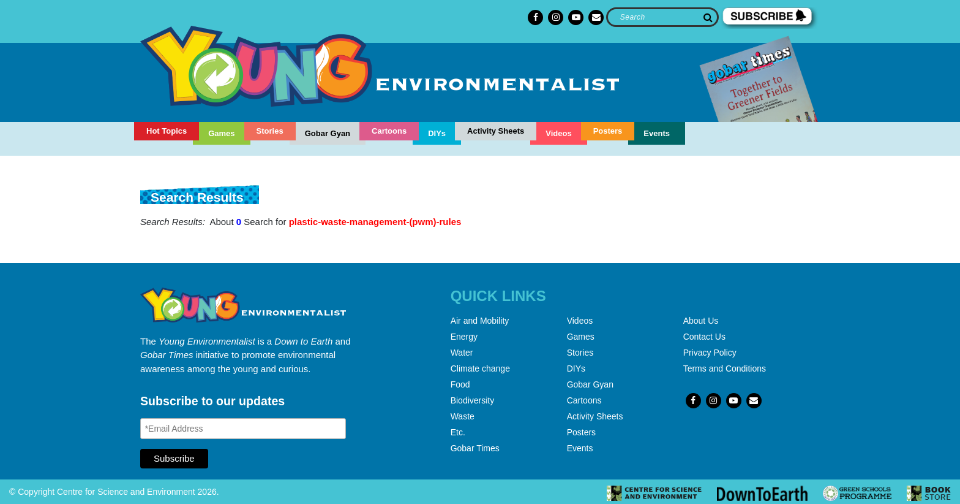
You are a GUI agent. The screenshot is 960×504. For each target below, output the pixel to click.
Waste (462, 416)
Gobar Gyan (327, 133)
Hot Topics (166, 131)
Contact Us (704, 337)
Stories (270, 131)
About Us (701, 321)
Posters (608, 131)
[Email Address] (243, 428)
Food (460, 384)
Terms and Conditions (724, 368)
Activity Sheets (495, 131)
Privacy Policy (710, 352)
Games (221, 133)
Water (462, 352)
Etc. (458, 432)
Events (656, 133)
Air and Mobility (480, 321)
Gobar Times (475, 448)
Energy (464, 337)
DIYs (437, 133)
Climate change (480, 368)
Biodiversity (473, 400)
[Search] (662, 17)
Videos (558, 133)
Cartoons (389, 131)
